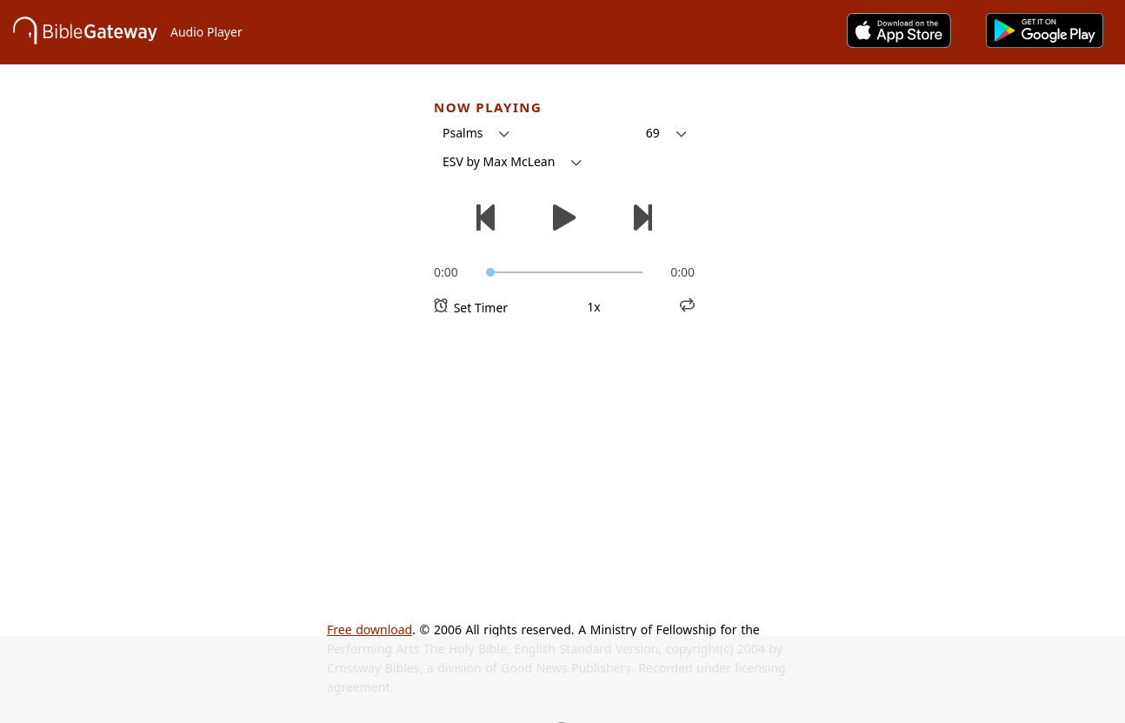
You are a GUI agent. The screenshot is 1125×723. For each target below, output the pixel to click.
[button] (476, 133)
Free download (369, 629)
